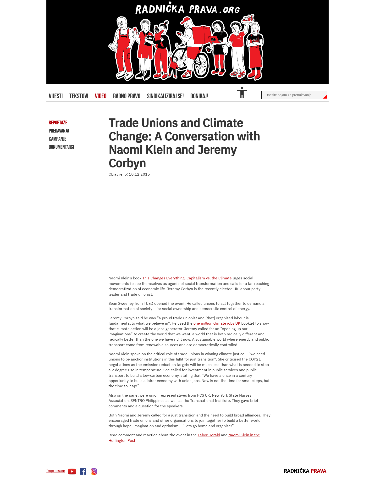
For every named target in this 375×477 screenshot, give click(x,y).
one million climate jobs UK (216, 323)
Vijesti (56, 96)
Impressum (55, 470)
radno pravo (126, 96)
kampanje (57, 139)
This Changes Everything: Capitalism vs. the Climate (187, 278)
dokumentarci (61, 147)
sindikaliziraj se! (165, 96)
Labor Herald (209, 435)
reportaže (58, 122)
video (100, 96)
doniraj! (199, 96)
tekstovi (78, 96)
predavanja (59, 130)
